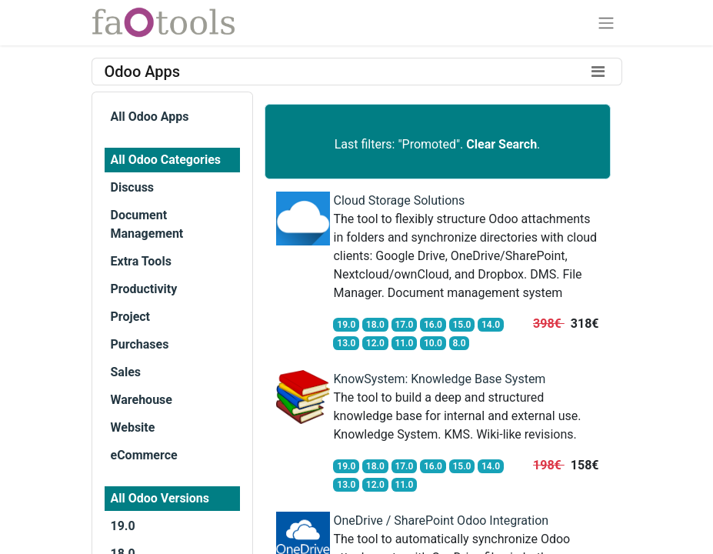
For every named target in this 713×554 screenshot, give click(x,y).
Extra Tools (141, 261)
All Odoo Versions (160, 498)
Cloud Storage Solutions (399, 200)
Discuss (133, 187)
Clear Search (501, 144)
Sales (126, 372)
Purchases (140, 344)
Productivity (144, 289)
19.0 (123, 526)
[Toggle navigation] (606, 22)
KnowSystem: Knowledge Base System (439, 379)
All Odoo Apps (150, 116)
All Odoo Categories (166, 159)
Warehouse (141, 399)
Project (131, 316)
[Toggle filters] (598, 71)
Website (133, 427)
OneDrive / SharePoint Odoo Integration (440, 520)
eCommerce (144, 455)
